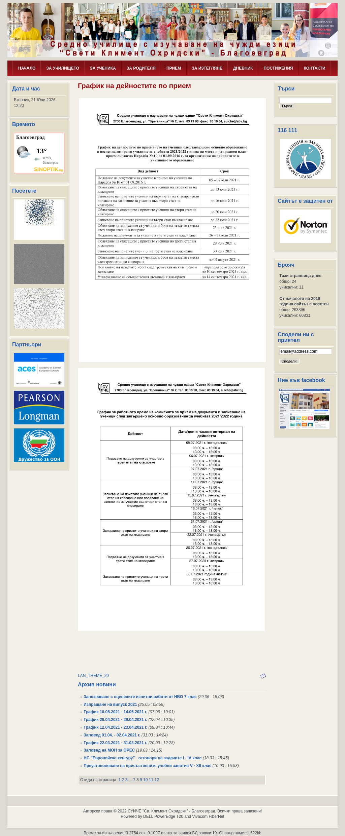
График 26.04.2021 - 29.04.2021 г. (115, 719)
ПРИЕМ (173, 68)
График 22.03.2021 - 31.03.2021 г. (115, 742)
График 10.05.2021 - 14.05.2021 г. (115, 712)
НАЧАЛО (26, 68)
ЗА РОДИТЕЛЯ (141, 68)
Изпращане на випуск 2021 (110, 704)
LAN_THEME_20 (93, 675)
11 (151, 779)
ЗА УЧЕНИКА (103, 68)
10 (145, 779)
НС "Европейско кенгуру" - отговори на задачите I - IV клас (142, 758)
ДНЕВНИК (243, 68)
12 (157, 779)
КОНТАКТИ (314, 68)
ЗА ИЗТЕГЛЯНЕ (207, 68)
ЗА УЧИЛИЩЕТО (62, 68)
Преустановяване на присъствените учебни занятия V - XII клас (147, 765)
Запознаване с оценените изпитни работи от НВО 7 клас (140, 696)
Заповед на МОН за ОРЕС (109, 750)
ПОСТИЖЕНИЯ (278, 68)
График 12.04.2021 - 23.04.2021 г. (115, 727)
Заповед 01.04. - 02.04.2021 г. (112, 735)
